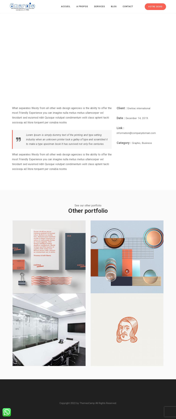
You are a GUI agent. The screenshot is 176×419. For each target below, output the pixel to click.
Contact (128, 6)
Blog (114, 6)
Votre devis (155, 7)
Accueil (65, 6)
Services (99, 6)
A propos (82, 6)
